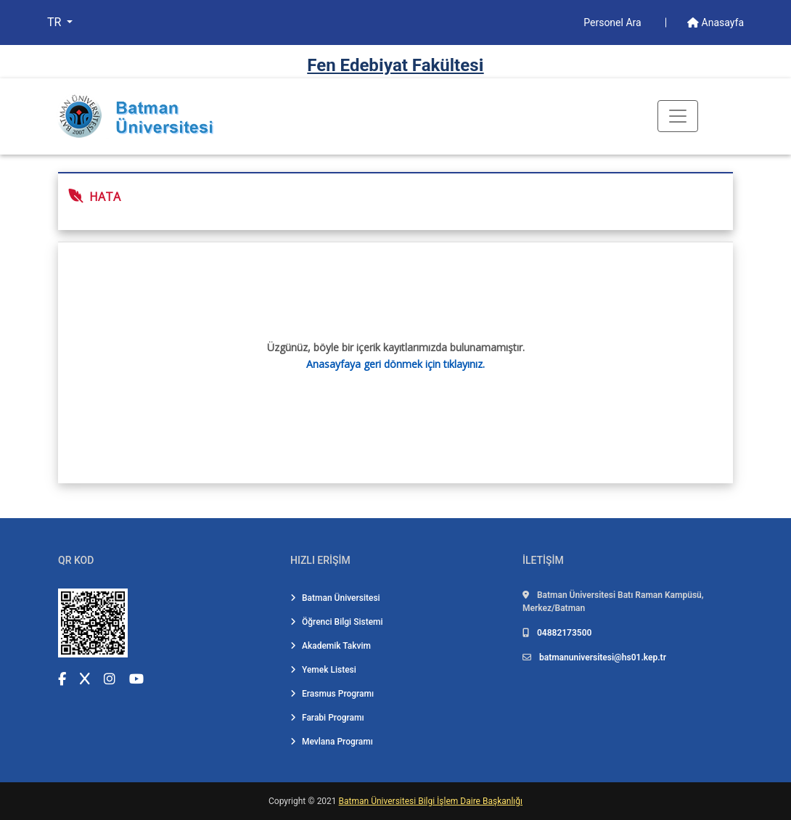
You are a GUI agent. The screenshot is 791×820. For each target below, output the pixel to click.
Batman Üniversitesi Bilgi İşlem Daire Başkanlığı (430, 801)
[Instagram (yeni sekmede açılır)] (109, 679)
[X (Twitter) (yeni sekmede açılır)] (85, 679)
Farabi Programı (327, 718)
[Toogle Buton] (677, 116)
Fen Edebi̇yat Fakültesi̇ (395, 65)
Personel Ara (613, 22)
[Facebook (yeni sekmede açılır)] (62, 679)
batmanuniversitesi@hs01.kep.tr (602, 657)
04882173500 (564, 633)
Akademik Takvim (330, 646)
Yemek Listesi (323, 670)
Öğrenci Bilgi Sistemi (336, 622)
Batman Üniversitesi (335, 598)
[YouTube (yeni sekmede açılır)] (136, 679)
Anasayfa (715, 22)
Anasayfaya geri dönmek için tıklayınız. (395, 364)
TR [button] (55, 22)
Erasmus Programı (332, 694)
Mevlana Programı (331, 742)
